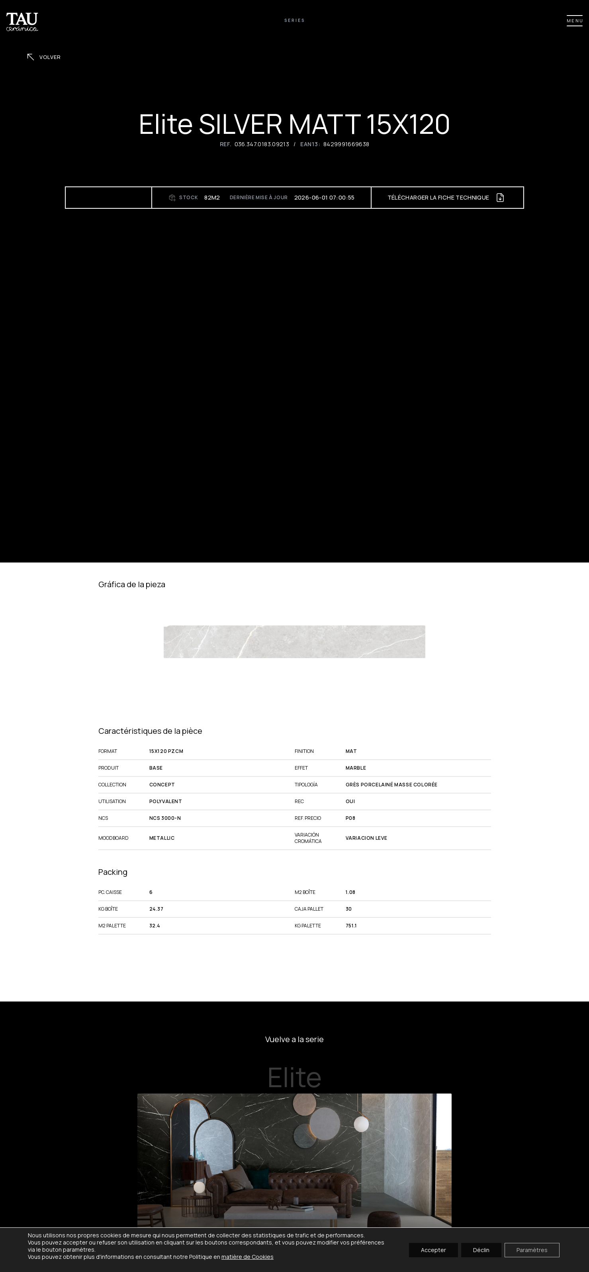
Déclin (481, 1249)
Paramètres (532, 1249)
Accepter (433, 1249)
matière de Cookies (247, 1256)
